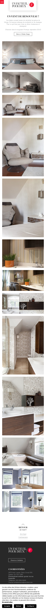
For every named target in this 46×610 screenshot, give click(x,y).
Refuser (18, 606)
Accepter (7, 606)
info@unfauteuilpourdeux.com (23, 582)
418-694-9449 (21, 580)
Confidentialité (23, 537)
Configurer (30, 606)
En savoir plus (7, 602)
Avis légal (23, 534)
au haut (23, 527)
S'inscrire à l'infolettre (17, 560)
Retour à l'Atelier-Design (23, 34)
